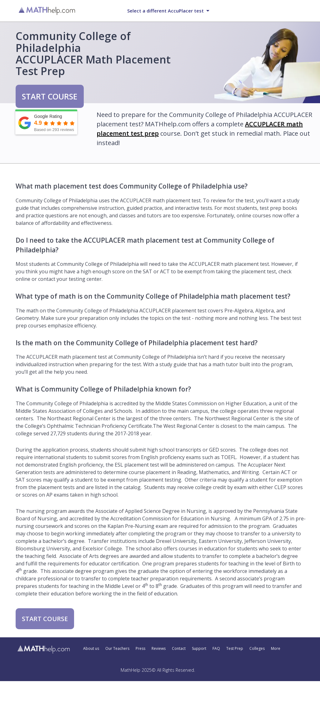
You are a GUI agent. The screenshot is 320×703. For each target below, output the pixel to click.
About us (91, 648)
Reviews (159, 648)
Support (199, 648)
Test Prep (234, 648)
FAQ (216, 648)
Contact (179, 648)
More (275, 648)
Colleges (257, 648)
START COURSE (50, 96)
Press (140, 648)
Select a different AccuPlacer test (165, 11)
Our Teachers (117, 648)
